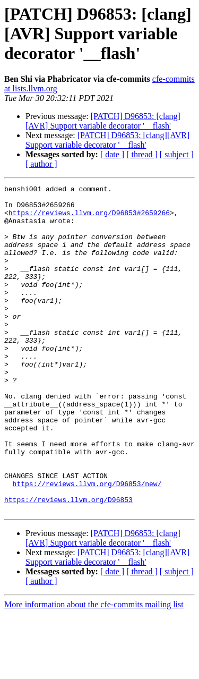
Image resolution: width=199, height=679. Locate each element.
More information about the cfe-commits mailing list (94, 669)
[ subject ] (177, 154)
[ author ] (41, 163)
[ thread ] (142, 154)
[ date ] (112, 154)
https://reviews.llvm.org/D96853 (68, 563)
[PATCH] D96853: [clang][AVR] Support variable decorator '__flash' (102, 121)
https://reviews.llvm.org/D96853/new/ (87, 544)
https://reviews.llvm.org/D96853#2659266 (89, 219)
